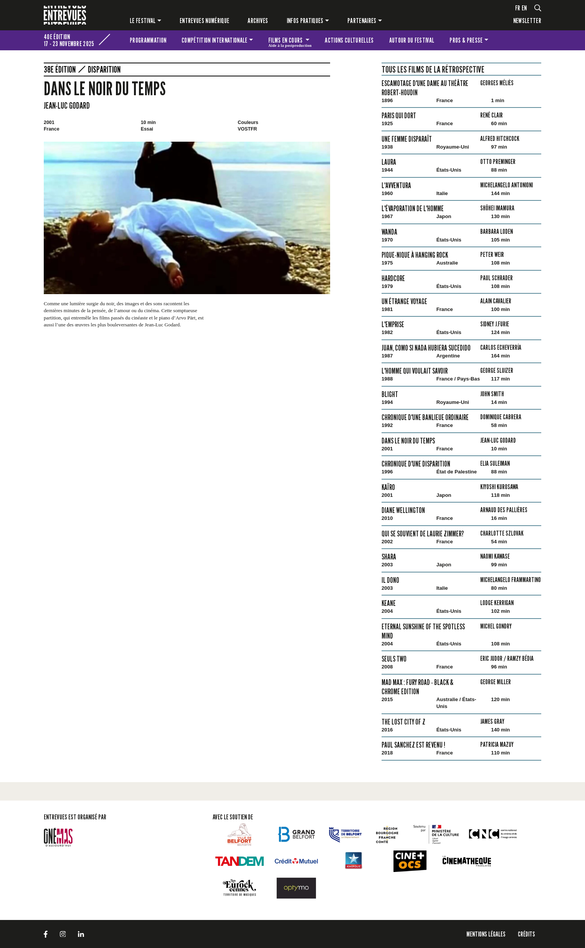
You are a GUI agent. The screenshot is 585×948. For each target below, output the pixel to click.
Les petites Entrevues (531, 40)
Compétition (214, 40)
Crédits (526, 934)
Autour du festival (412, 40)
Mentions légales (486, 934)
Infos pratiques (305, 21)
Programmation (148, 40)
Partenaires (362, 21)
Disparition (104, 69)
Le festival (143, 21)
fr (518, 8)
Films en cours (290, 41)
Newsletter (527, 21)
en (524, 8)
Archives (258, 21)
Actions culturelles (349, 40)
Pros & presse (466, 40)
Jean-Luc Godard (67, 105)
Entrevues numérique (204, 21)
